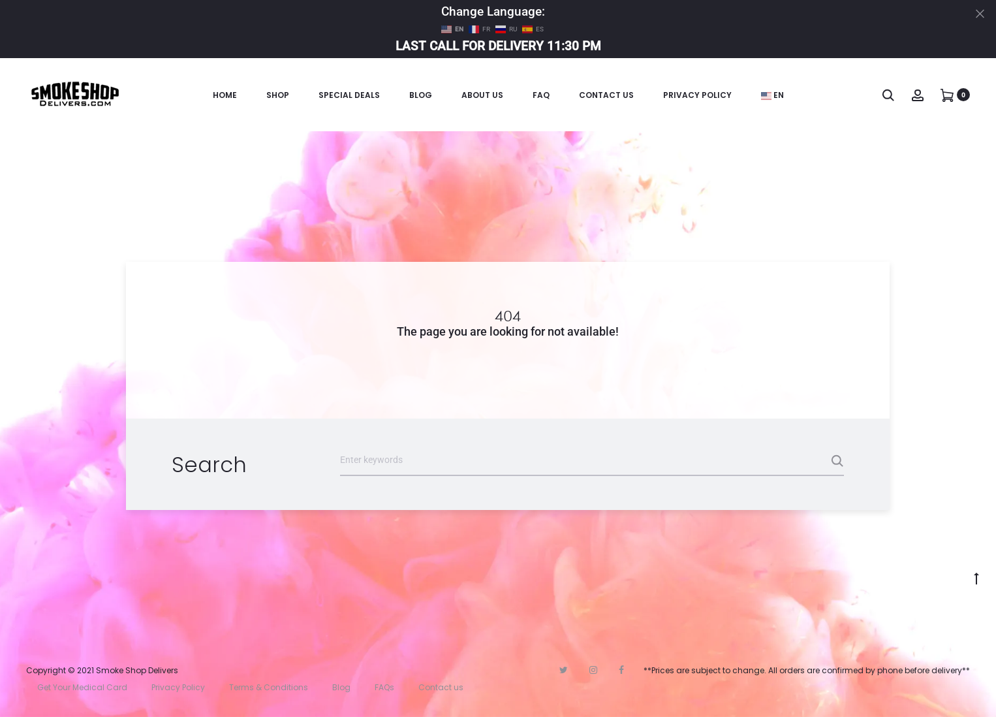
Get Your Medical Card (82, 687)
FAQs (384, 687)
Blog (420, 95)
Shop (277, 95)
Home (225, 95)
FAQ (541, 95)
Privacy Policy (697, 95)
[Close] (980, 13)
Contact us (440, 687)
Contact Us (606, 95)
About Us (482, 95)
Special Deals (349, 95)
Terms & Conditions (268, 687)
